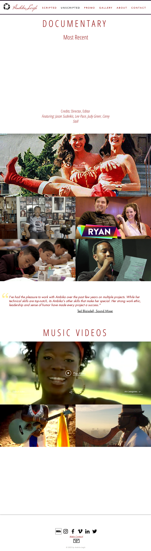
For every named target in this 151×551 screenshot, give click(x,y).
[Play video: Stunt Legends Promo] (75, 165)
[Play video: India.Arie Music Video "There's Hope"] (75, 373)
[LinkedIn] (87, 531)
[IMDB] (58, 531)
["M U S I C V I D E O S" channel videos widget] (75, 394)
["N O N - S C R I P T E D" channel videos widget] (75, 207)
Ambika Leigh (25, 7)
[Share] (75, 184)
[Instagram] (66, 531)
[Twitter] (95, 531)
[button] (138, 8)
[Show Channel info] (79, 392)
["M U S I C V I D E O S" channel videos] (75, 425)
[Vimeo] (80, 531)
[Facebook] (73, 531)
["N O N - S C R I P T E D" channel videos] (75, 239)
